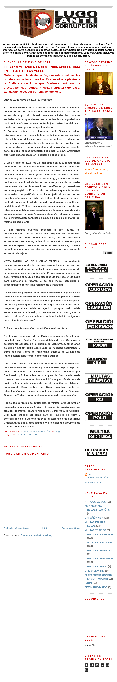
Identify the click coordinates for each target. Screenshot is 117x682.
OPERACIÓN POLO (96, 566)
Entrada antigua (71, 528)
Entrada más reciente (16, 528)
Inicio (45, 528)
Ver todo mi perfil (96, 482)
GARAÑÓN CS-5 (94, 517)
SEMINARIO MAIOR (96, 587)
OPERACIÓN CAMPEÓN (99, 534)
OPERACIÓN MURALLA (99, 550)
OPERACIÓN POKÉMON (99, 558)
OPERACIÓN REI (94, 570)
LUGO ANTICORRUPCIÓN (98, 476)
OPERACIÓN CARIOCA (98, 542)
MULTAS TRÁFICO (27, 434)
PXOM (88, 582)
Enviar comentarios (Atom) (36, 535)
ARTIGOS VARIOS (95, 501)
